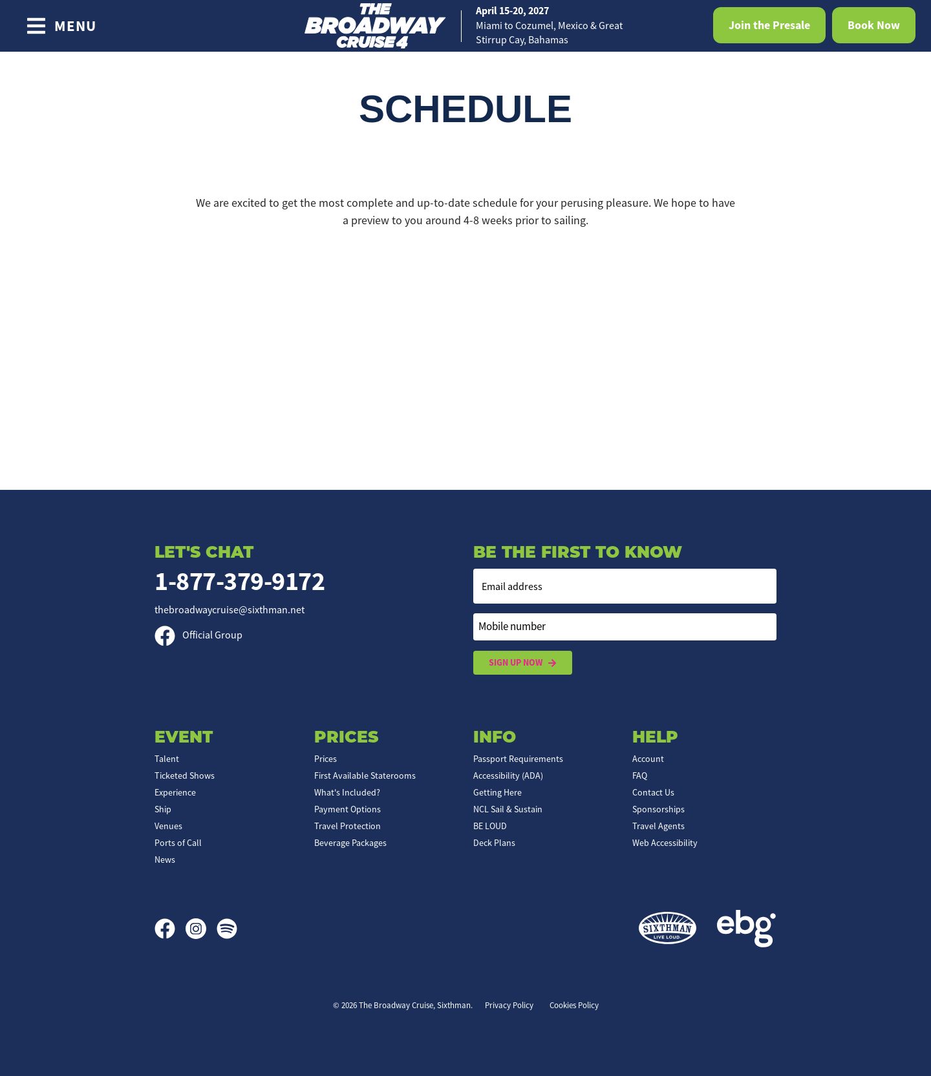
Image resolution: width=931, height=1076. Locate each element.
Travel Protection (347, 826)
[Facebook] (170, 928)
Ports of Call (178, 843)
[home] (465, 25)
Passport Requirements (518, 759)
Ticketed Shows (185, 775)
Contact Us (653, 792)
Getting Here (497, 792)
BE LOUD (490, 826)
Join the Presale (769, 25)
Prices (325, 759)
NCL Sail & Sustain (507, 809)
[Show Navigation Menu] (61, 26)
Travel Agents (658, 826)
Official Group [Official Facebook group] (198, 635)
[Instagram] (201, 928)
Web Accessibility (665, 843)
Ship (163, 809)
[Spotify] (227, 928)
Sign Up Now (523, 663)
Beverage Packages (350, 843)
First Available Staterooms (365, 775)
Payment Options (347, 809)
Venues (168, 826)
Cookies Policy (574, 1005)
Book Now (874, 25)
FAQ (639, 775)
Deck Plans (494, 843)
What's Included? (347, 792)
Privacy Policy (509, 1005)
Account (648, 759)
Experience (175, 792)
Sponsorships (658, 809)
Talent (167, 759)
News (165, 859)
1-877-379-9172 (240, 581)
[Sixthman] (667, 928)
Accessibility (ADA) (508, 775)
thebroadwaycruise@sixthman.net (230, 610)
